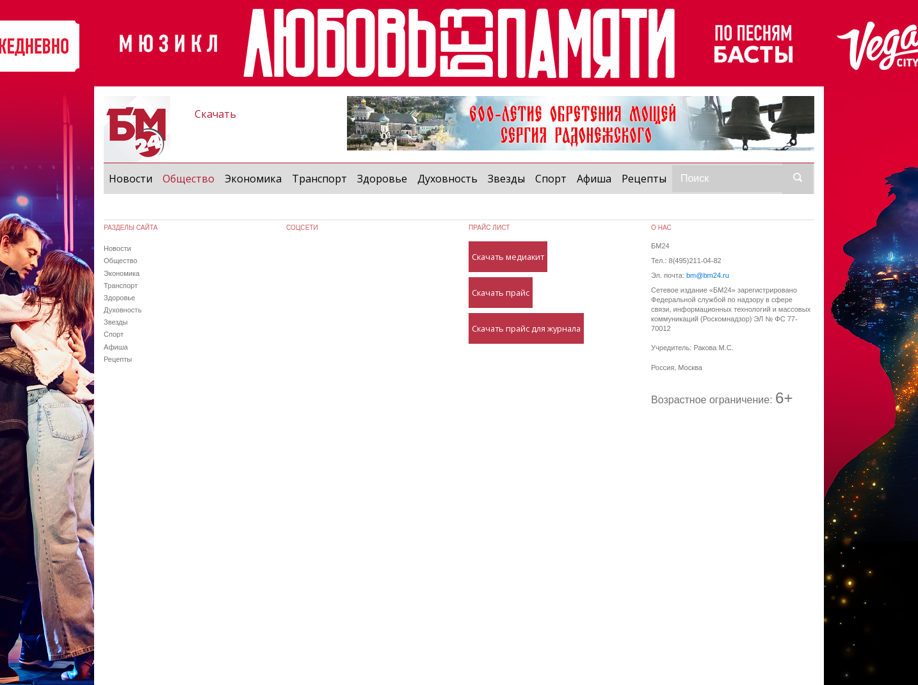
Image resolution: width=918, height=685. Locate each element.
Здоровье (382, 179)
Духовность (447, 179)
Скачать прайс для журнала (526, 328)
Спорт (551, 179)
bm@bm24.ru (707, 275)
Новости (130, 179)
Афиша (594, 179)
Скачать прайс (500, 292)
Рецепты (644, 179)
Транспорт (319, 179)
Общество (191, 178)
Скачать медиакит (508, 256)
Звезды (506, 179)
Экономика (253, 179)
